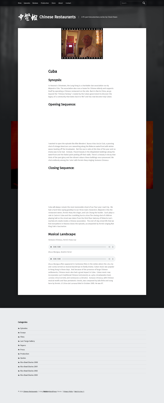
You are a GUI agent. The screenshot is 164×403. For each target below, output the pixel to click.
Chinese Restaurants (57, 17)
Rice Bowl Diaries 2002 (29, 371)
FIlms (22, 337)
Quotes (23, 358)
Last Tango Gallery (27, 341)
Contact (68, 3)
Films (19, 3)
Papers (23, 345)
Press (22, 350)
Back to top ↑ (79, 391)
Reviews (35, 3)
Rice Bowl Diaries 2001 (29, 367)
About (60, 3)
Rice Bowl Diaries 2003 (29, 375)
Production (45, 3)
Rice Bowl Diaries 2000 (29, 362)
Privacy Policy (68, 391)
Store (54, 3)
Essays (23, 333)
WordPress (53, 391)
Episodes (27, 3)
